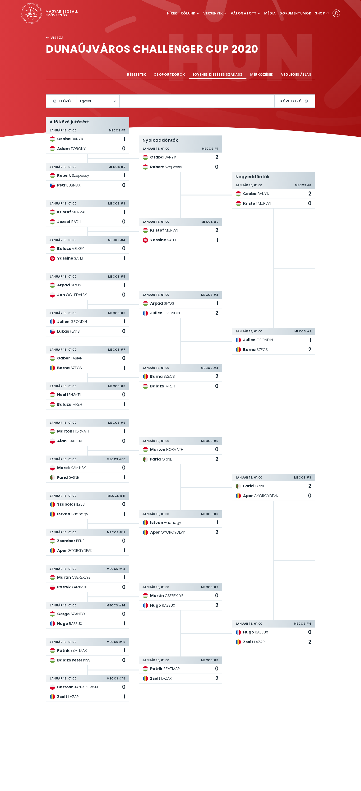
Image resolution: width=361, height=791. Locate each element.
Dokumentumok (295, 13)
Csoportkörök (169, 74)
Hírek (172, 13)
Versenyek (215, 13)
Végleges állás (296, 74)
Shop (322, 13)
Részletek (136, 74)
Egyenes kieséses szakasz (218, 74)
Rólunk (190, 13)
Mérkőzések (261, 74)
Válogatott (246, 13)
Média (270, 13)
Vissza (55, 38)
